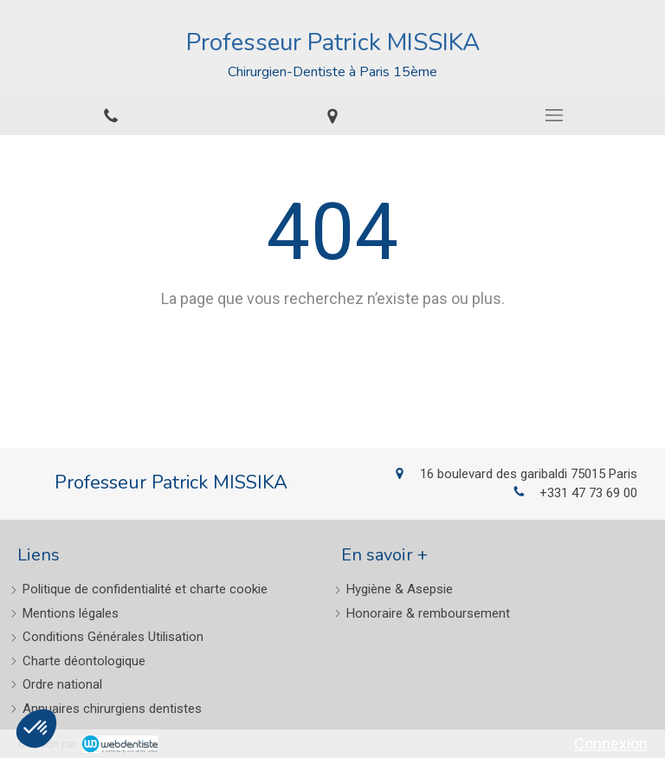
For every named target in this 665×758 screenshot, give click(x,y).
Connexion (611, 744)
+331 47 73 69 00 (588, 493)
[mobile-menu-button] (554, 115)
